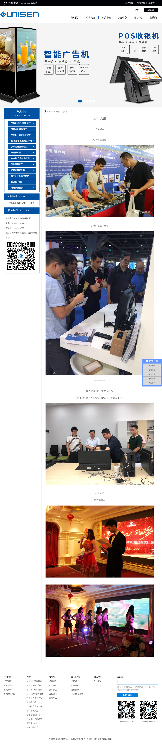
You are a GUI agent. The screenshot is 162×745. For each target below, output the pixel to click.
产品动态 (75, 685)
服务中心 (122, 17)
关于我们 (8, 681)
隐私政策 (53, 694)
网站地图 (141, 3)
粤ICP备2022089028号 (105, 739)
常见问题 (53, 685)
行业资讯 (75, 690)
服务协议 (53, 690)
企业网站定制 (92, 739)
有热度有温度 (77, 694)
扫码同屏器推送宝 (19, 147)
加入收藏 (129, 3)
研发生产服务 (10, 694)
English (150, 10)
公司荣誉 (8, 685)
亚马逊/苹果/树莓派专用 (21, 141)
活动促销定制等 (18, 170)
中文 (137, 10)
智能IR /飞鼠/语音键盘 (21, 135)
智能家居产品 (17, 164)
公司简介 (90, 17)
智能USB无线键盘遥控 (21, 123)
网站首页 (75, 17)
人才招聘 (97, 681)
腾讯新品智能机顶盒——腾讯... (22, 203)
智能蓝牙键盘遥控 (19, 129)
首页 (57, 112)
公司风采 (64, 112)
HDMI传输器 (17, 182)
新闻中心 (138, 17)
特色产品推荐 (17, 188)
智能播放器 (16, 153)
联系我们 (152, 3)
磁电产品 (53, 698)
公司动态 (75, 681)
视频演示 (53, 681)
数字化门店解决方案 (20, 176)
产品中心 (106, 17)
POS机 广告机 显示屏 (20, 158)
